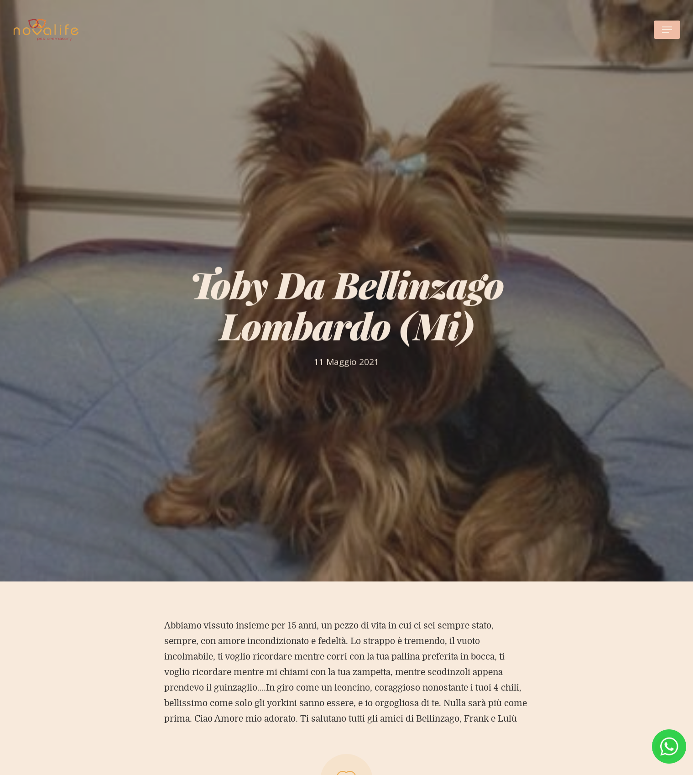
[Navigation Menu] (667, 29)
